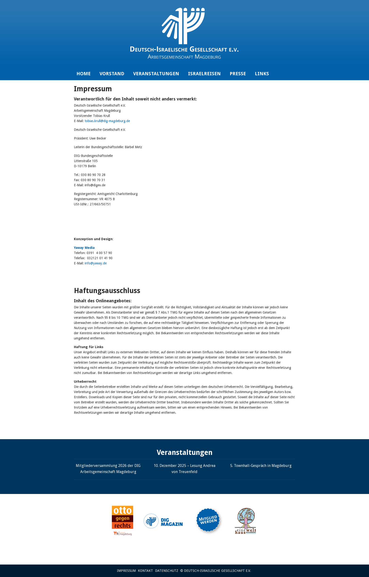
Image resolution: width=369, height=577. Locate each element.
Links (262, 73)
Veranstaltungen (156, 73)
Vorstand (112, 73)
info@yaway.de (96, 263)
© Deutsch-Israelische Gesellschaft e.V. (215, 571)
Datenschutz (166, 571)
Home (83, 73)
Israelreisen (204, 73)
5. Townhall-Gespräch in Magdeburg (261, 465)
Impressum (126, 571)
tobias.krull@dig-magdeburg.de (107, 121)
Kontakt (145, 571)
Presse (238, 73)
